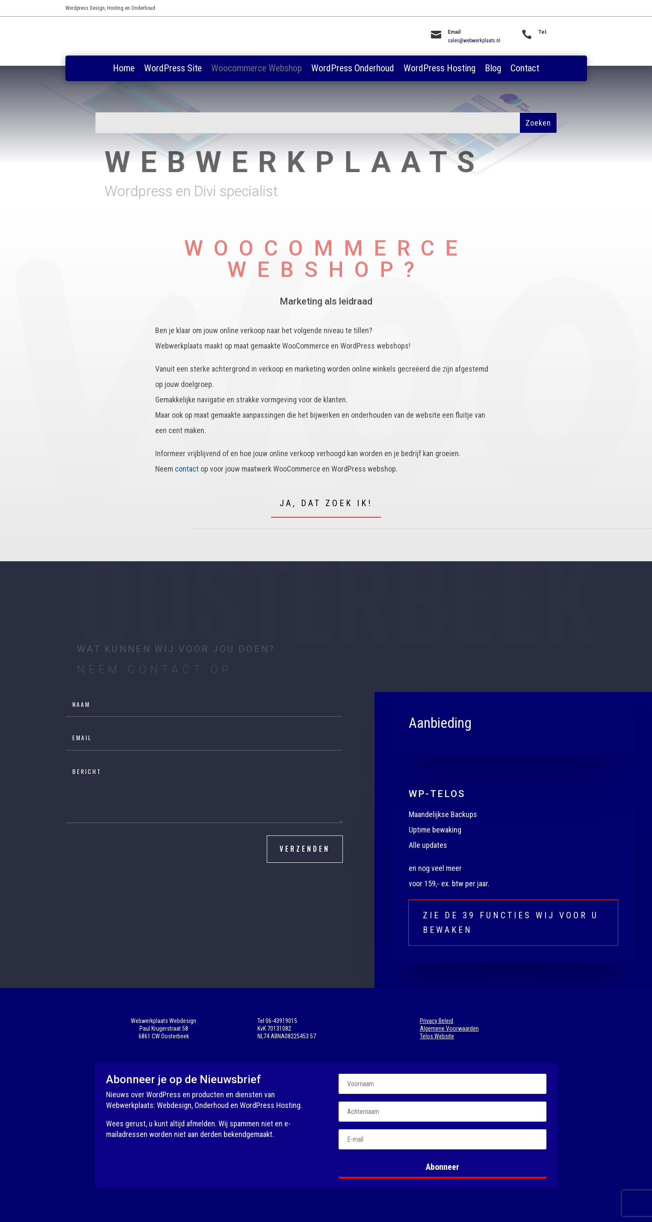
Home (124, 69)
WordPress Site (173, 69)
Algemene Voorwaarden (449, 1028)
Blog (493, 69)
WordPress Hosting (439, 69)
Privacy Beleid (436, 1020)
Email (454, 32)
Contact (524, 69)
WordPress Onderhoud (352, 69)
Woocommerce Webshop (256, 69)
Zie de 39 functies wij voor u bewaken (511, 922)
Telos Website (437, 1036)
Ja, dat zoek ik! (326, 503)
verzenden (305, 849)
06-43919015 (551, 41)
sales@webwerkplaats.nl (474, 41)
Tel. (543, 32)
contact (187, 468)
